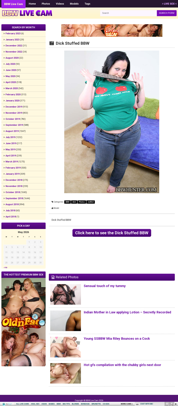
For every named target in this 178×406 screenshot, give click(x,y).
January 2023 (12, 39)
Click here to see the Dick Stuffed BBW (111, 232)
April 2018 (11, 216)
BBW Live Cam (13, 4)
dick (74, 202)
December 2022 (14, 45)
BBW (67, 202)
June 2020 (11, 70)
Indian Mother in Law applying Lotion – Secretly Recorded (127, 312)
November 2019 (14, 113)
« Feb (5, 267)
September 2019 (14, 125)
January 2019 (12, 174)
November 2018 (14, 186)
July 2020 (10, 64)
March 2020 (12, 88)
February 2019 (13, 167)
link (175, 362)
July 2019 (10, 137)
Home (32, 3)
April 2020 (11, 82)
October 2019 (13, 119)
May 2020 (10, 76)
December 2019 (14, 106)
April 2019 (11, 155)
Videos (60, 3)
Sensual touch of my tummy (105, 286)
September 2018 (14, 198)
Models (74, 3)
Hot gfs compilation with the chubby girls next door (122, 365)
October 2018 (13, 192)
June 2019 (11, 143)
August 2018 (12, 204)
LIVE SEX (169, 3)
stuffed (90, 202)
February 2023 (13, 33)
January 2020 (12, 100)
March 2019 (12, 161)
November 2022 (14, 51)
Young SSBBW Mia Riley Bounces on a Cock (117, 339)
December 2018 (14, 180)
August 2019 (12, 131)
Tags (87, 3)
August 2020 (12, 58)
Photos (46, 3)
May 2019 (10, 149)
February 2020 (13, 94)
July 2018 (10, 210)
